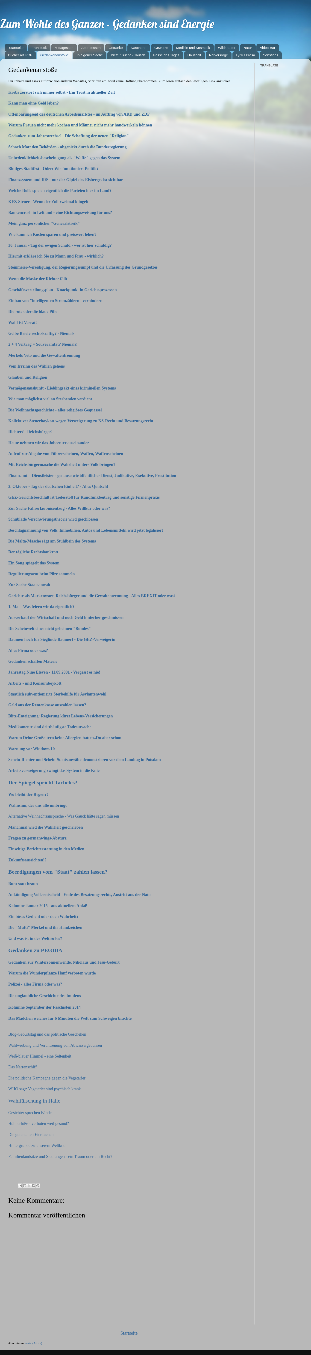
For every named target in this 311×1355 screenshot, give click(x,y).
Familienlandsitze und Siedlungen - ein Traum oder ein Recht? (60, 1156)
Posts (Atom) (33, 1343)
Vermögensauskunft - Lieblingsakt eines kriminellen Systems (62, 388)
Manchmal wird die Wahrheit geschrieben (45, 827)
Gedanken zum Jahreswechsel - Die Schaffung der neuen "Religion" (68, 136)
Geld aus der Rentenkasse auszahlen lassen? (47, 705)
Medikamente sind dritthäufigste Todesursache (49, 727)
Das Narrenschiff (22, 1067)
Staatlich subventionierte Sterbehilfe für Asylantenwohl (57, 694)
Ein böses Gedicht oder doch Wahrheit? (43, 916)
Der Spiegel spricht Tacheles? (42, 782)
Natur (248, 48)
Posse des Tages (166, 55)
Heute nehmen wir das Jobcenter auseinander (49, 443)
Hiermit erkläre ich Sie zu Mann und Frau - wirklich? (56, 256)
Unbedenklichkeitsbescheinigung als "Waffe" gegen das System (64, 158)
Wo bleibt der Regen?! (28, 794)
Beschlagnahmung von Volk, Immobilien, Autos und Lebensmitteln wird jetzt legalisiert (86, 530)
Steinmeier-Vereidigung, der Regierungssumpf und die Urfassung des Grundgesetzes (83, 267)
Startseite (16, 48)
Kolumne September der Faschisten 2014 (44, 1007)
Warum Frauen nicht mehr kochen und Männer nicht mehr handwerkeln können (80, 125)
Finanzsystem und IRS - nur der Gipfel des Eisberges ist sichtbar (65, 179)
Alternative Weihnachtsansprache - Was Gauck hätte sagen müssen (63, 816)
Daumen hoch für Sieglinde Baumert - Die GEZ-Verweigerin (61, 639)
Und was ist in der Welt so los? (35, 938)
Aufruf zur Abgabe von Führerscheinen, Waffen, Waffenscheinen (65, 453)
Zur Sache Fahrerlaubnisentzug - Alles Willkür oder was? (59, 508)
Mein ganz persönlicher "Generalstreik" (44, 223)
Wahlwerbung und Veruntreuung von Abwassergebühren (55, 1045)
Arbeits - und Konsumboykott (35, 683)
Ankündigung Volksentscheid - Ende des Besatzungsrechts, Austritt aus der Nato (79, 894)
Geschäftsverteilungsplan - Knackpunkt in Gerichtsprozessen (63, 290)
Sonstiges (270, 55)
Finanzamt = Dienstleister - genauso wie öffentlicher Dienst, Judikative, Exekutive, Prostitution (92, 475)
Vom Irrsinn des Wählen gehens (37, 366)
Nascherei (139, 48)
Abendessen (90, 48)
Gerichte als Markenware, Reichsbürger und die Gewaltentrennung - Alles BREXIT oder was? (92, 596)
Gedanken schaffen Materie (32, 661)
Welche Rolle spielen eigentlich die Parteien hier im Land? (59, 190)
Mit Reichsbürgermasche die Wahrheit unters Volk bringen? (62, 464)
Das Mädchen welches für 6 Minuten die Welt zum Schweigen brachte (70, 1018)
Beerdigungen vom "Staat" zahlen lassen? (58, 872)
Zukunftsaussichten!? (27, 860)
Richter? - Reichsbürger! (30, 431)
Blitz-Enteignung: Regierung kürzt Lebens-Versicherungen (60, 716)
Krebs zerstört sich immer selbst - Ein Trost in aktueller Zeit (61, 92)
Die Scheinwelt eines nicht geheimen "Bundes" (49, 628)
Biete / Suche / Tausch (128, 55)
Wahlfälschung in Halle (34, 1101)
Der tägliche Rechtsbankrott (33, 552)
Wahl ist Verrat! (23, 322)
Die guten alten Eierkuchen (30, 1134)
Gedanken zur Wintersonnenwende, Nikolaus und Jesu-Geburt (64, 962)
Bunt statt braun (23, 883)
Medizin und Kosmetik (193, 48)
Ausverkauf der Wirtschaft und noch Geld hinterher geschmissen (65, 617)
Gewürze (161, 48)
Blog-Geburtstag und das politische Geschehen (47, 1034)
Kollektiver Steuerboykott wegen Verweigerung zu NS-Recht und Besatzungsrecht (81, 421)
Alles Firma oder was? (28, 650)
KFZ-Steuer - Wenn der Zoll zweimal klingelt (48, 201)
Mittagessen (64, 48)
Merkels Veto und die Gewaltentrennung (44, 355)
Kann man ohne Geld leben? (33, 103)
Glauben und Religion (28, 377)
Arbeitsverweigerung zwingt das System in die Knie (54, 770)
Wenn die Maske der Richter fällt (38, 278)
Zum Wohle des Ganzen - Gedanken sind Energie (107, 24)
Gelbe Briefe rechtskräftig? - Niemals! (42, 333)
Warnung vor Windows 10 (31, 748)
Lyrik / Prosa (245, 55)
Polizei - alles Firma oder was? (35, 984)
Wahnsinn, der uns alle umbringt (37, 805)
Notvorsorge (218, 55)
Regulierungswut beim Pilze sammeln (41, 574)
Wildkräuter (226, 48)
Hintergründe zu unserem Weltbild (36, 1145)
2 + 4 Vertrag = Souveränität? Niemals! (43, 344)
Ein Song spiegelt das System (33, 563)
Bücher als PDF (20, 55)
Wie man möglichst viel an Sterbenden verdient (50, 399)
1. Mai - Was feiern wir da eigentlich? (41, 606)
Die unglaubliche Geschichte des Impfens (44, 995)
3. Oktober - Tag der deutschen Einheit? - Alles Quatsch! (58, 486)
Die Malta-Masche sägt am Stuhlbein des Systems (52, 541)
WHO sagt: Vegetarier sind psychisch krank (44, 1089)
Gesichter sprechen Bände (30, 1112)
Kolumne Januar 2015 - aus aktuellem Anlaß (47, 905)
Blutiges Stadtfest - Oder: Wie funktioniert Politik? (53, 168)
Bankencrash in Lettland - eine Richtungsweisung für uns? (60, 212)
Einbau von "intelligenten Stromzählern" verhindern (55, 300)
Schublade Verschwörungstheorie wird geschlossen (53, 519)
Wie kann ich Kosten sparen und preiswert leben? (52, 234)
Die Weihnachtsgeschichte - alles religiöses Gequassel (55, 410)
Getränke (116, 48)
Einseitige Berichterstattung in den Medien (46, 849)
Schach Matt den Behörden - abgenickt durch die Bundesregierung (67, 147)
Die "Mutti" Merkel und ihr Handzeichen (45, 927)
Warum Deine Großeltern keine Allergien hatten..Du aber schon (64, 737)
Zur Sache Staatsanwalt (29, 584)
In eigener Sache (90, 55)
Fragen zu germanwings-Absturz (37, 838)
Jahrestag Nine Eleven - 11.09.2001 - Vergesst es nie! (54, 672)
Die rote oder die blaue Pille (33, 311)
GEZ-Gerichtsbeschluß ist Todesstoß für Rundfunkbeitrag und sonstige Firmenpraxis (84, 497)
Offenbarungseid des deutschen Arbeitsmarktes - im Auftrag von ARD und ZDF (79, 114)
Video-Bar (267, 48)
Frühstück (39, 48)
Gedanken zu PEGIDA (35, 950)
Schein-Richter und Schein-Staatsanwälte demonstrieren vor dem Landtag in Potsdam (84, 759)
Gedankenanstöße (54, 55)
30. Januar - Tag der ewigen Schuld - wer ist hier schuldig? (60, 245)
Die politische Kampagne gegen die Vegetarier (46, 1078)
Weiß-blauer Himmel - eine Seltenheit (39, 1056)
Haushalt (194, 55)
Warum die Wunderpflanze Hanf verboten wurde (52, 973)
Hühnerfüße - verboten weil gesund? (38, 1123)
